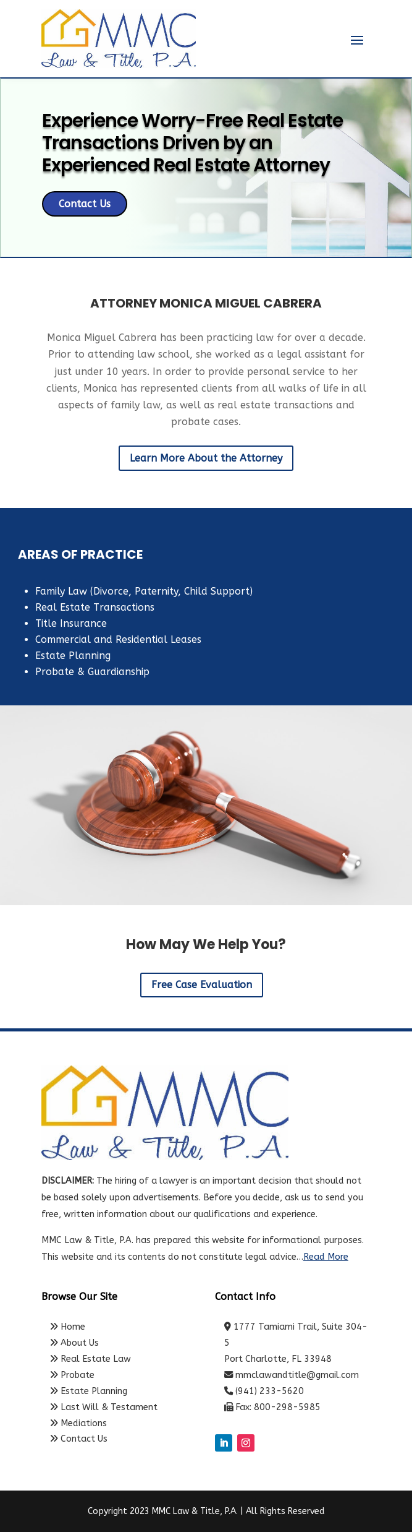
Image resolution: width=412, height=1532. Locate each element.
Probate (72, 1375)
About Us (74, 1343)
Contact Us (85, 204)
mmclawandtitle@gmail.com (297, 1375)
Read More (325, 1257)
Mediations (78, 1423)
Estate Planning (88, 1391)
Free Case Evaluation (201, 985)
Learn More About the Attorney (206, 458)
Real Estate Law (90, 1359)
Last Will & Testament (104, 1407)
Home (67, 1327)
